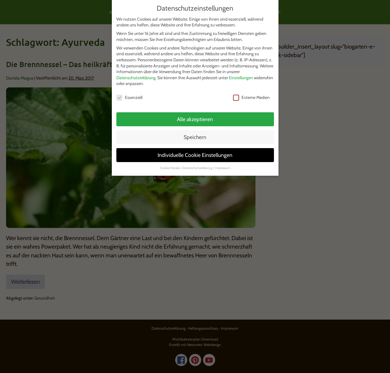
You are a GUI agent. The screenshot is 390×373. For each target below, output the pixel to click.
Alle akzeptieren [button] (195, 119)
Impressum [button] (222, 168)
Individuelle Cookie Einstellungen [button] (195, 155)
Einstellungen (241, 77)
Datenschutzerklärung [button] (197, 168)
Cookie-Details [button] (170, 168)
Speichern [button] (195, 137)
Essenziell (129, 97)
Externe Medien (251, 97)
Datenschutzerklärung (135, 77)
